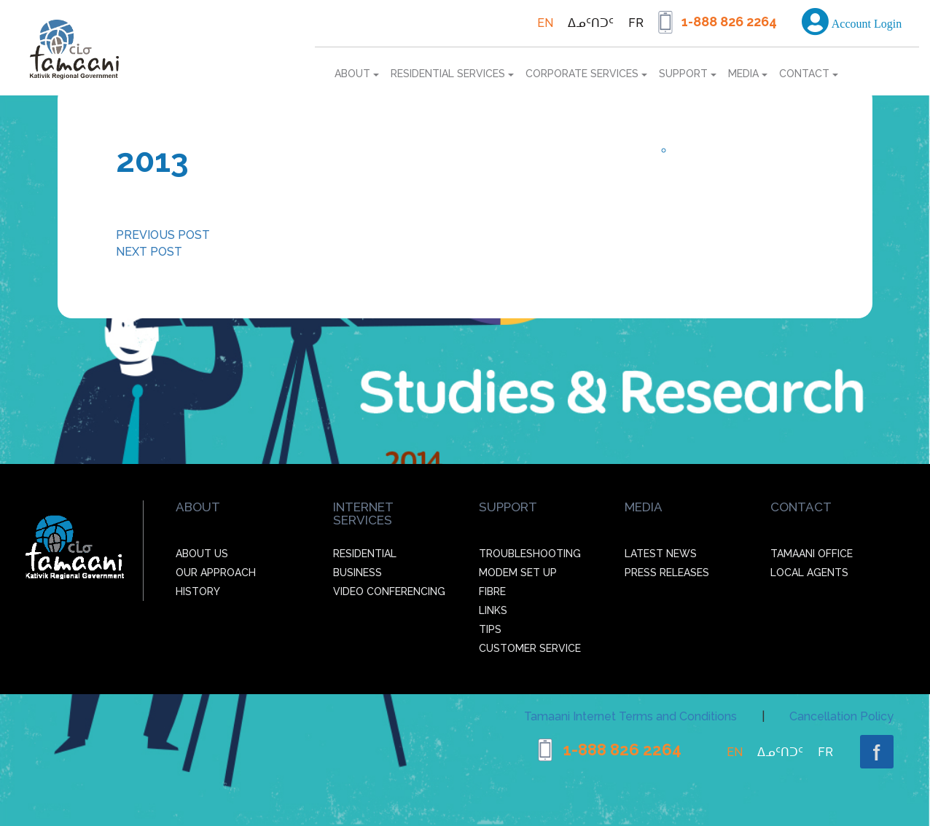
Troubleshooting (530, 553)
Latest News (661, 553)
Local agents (809, 572)
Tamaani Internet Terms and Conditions (630, 716)
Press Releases (667, 572)
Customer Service (530, 648)
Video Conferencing (389, 591)
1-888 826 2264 (729, 21)
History (198, 591)
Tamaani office (811, 553)
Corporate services (586, 73)
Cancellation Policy (841, 716)
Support (687, 73)
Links (493, 610)
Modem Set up (518, 572)
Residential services (452, 73)
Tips (490, 629)
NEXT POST (149, 252)
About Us (202, 553)
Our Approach (216, 572)
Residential (364, 553)
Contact (808, 73)
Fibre (492, 591)
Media (747, 73)
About (357, 73)
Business (357, 572)
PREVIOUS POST (163, 235)
